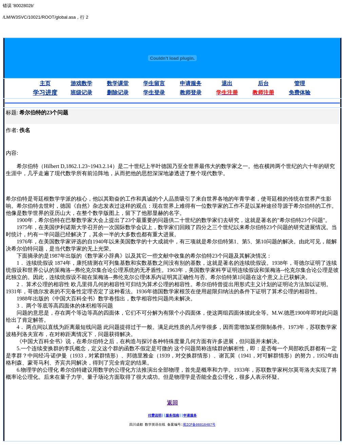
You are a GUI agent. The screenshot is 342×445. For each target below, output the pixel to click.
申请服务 (190, 415)
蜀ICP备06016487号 (199, 425)
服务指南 (172, 415)
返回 (172, 403)
